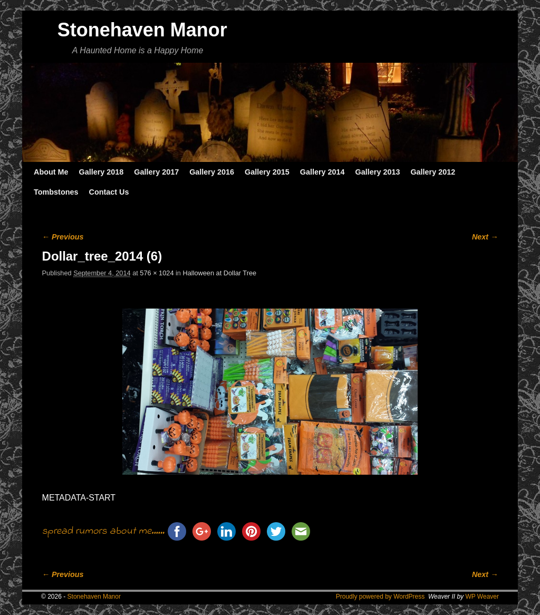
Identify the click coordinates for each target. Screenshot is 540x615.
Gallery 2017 (156, 172)
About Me (51, 172)
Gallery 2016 (211, 172)
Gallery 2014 (322, 172)
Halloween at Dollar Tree (220, 273)
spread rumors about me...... (103, 531)
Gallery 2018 (101, 172)
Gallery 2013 (377, 172)
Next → (485, 237)
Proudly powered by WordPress (380, 596)
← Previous (63, 237)
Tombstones (56, 192)
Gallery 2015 (267, 172)
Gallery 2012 (432, 172)
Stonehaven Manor (142, 30)
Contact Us (109, 192)
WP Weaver (482, 596)
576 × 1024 (156, 273)
